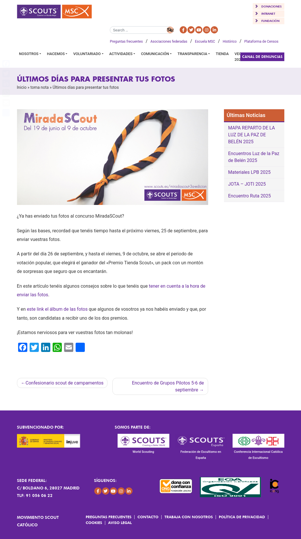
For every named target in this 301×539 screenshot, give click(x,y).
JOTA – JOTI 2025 (247, 184)
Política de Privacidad (242, 516)
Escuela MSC (205, 41)
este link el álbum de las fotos (57, 309)
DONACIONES (271, 6)
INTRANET (268, 13)
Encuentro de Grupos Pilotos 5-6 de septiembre (168, 386)
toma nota (39, 87)
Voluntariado (87, 54)
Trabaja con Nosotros (188, 516)
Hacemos (56, 54)
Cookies (94, 522)
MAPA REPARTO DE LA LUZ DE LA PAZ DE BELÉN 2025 (251, 134)
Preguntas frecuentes (126, 41)
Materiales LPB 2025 (249, 172)
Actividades (121, 54)
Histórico (230, 41)
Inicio (22, 87)
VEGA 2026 (239, 57)
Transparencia (192, 54)
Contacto (147, 516)
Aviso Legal (120, 522)
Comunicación (155, 54)
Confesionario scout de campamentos (64, 383)
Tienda (222, 54)
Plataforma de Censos (261, 41)
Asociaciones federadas (168, 41)
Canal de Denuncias (262, 56)
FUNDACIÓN (270, 20)
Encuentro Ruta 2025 (249, 196)
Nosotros (29, 54)
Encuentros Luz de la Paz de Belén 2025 (253, 157)
